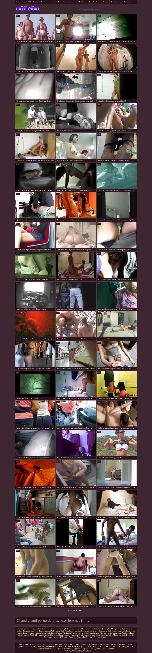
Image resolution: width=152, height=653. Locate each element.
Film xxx (89, 637)
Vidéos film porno (51, 635)
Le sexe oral (73, 2)
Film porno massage (51, 637)
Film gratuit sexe (83, 646)
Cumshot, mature (116, 2)
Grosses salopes (109, 646)
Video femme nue (43, 629)
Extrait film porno (107, 649)
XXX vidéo (64, 637)
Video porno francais (72, 629)
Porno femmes (28, 633)
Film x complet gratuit (33, 646)
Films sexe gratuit (104, 631)
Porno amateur (21, 2)
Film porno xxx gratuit (50, 646)
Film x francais (56, 633)
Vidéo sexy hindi (77, 635)
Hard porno (83, 2)
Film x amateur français (67, 646)
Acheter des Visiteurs (83, 651)
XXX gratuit (67, 633)
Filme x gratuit (118, 635)
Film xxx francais (92, 633)
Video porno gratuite (94, 644)
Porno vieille (62, 2)
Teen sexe (44, 2)
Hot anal (105, 2)
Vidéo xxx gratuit (57, 631)
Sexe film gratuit (27, 6)
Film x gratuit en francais (27, 629)
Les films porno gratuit (116, 629)
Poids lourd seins (95, 2)
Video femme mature (72, 631)
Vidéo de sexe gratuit (42, 633)
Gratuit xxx (117, 633)
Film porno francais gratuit (90, 649)
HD (29, 2)
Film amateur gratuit (71, 644)
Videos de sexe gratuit (27, 644)
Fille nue (83, 644)
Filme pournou (108, 644)
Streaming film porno (72, 649)
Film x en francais (100, 637)
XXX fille (125, 633)
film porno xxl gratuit (89, 629)
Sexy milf (52, 2)
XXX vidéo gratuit (123, 646)
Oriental (36, 2)
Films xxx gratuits (56, 649)
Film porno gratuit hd (89, 631)
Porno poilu (81, 637)
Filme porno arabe (57, 629)
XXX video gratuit (37, 635)
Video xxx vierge (79, 633)
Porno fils (72, 637)
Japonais (127, 2)
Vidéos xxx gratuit (118, 631)
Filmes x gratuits (44, 631)
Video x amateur (90, 635)
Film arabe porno (106, 633)
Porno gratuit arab (96, 646)
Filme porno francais (104, 635)
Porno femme (102, 629)
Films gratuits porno (29, 631)
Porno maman (64, 635)
